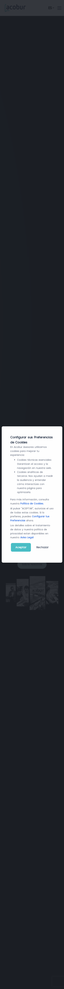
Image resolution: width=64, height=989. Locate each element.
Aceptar (20, 547)
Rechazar (42, 547)
